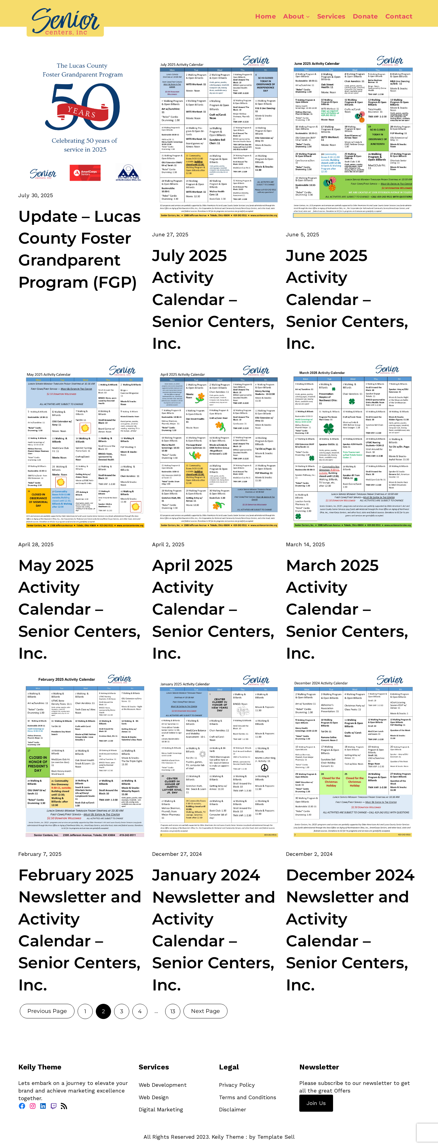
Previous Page (47, 1011)
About (293, 16)
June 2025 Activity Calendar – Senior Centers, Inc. (347, 299)
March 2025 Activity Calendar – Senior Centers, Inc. (347, 609)
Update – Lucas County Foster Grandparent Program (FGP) (79, 249)
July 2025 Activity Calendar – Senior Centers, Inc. (213, 299)
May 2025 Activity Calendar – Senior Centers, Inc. (79, 609)
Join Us (316, 1103)
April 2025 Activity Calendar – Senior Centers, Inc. (213, 609)
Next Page (205, 1011)
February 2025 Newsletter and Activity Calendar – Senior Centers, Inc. (79, 929)
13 (172, 1011)
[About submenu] (308, 16)
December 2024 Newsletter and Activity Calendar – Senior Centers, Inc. (350, 929)
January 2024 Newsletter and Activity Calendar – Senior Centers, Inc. (213, 929)
